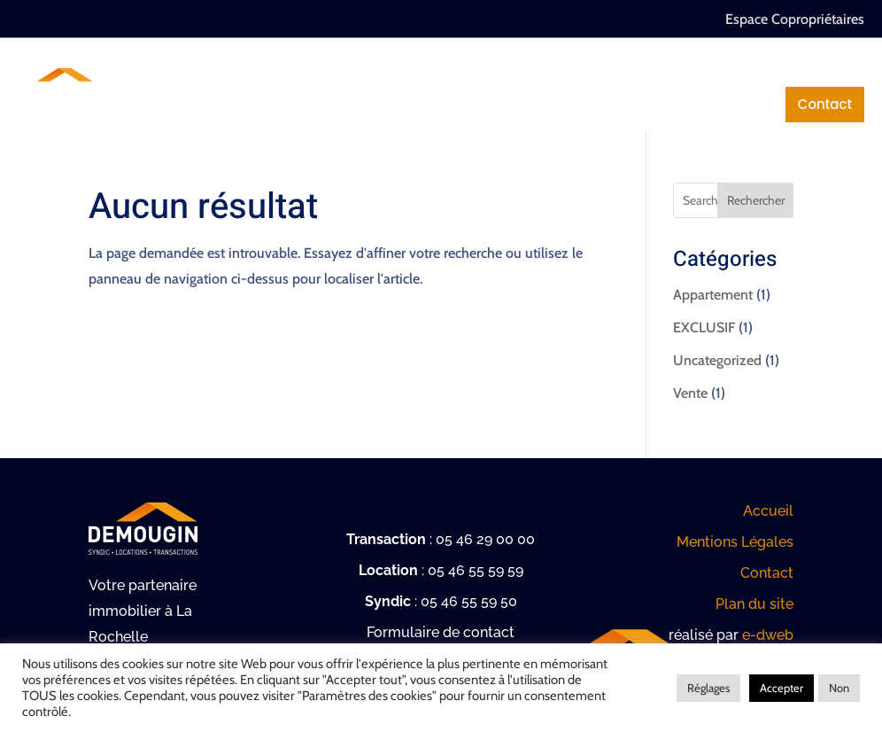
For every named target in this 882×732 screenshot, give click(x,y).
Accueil (768, 510)
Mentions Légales (735, 541)
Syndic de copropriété (413, 68)
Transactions (574, 68)
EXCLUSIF (704, 327)
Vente (690, 393)
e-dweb (767, 635)
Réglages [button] (708, 688)
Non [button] (839, 688)
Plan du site (754, 604)
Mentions (717, 104)
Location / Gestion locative (758, 68)
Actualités (609, 104)
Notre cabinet (251, 68)
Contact (825, 104)
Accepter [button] (781, 688)
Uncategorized (717, 360)
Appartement (713, 294)
